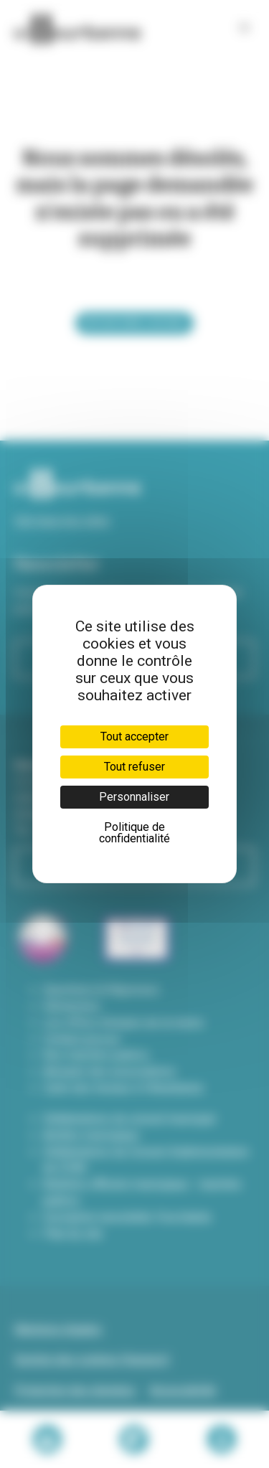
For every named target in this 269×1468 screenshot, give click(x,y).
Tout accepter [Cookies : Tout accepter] (134, 736)
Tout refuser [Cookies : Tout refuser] (134, 766)
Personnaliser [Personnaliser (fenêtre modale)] (134, 797)
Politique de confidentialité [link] (134, 832)
